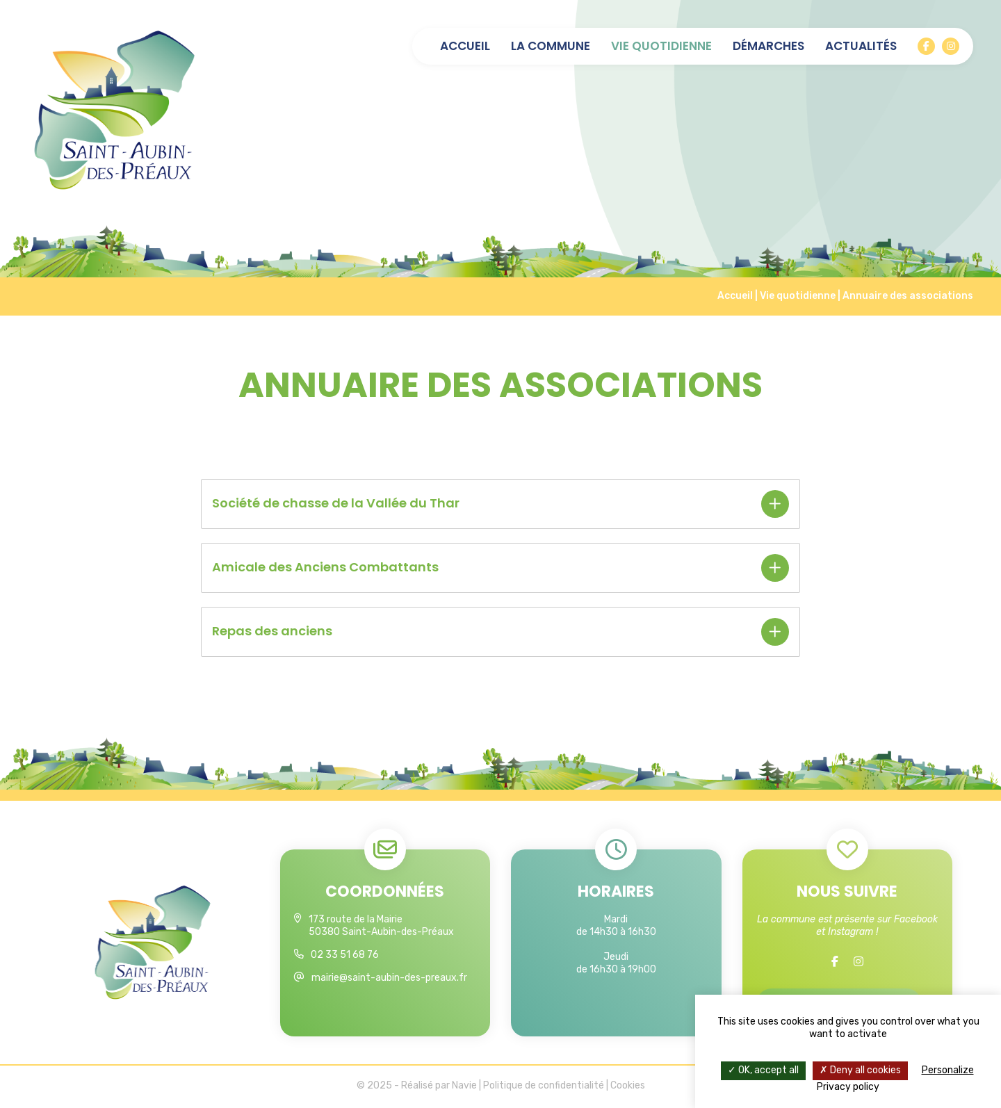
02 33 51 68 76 (345, 955)
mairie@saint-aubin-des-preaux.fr (389, 978)
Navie (464, 1087)
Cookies (627, 1087)
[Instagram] (950, 46)
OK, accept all (763, 1070)
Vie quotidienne (661, 46)
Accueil (465, 46)
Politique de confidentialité (543, 1087)
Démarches (768, 46)
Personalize (948, 1070)
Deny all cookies (860, 1070)
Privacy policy (848, 1087)
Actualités (861, 46)
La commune (550, 46)
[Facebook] (926, 46)
